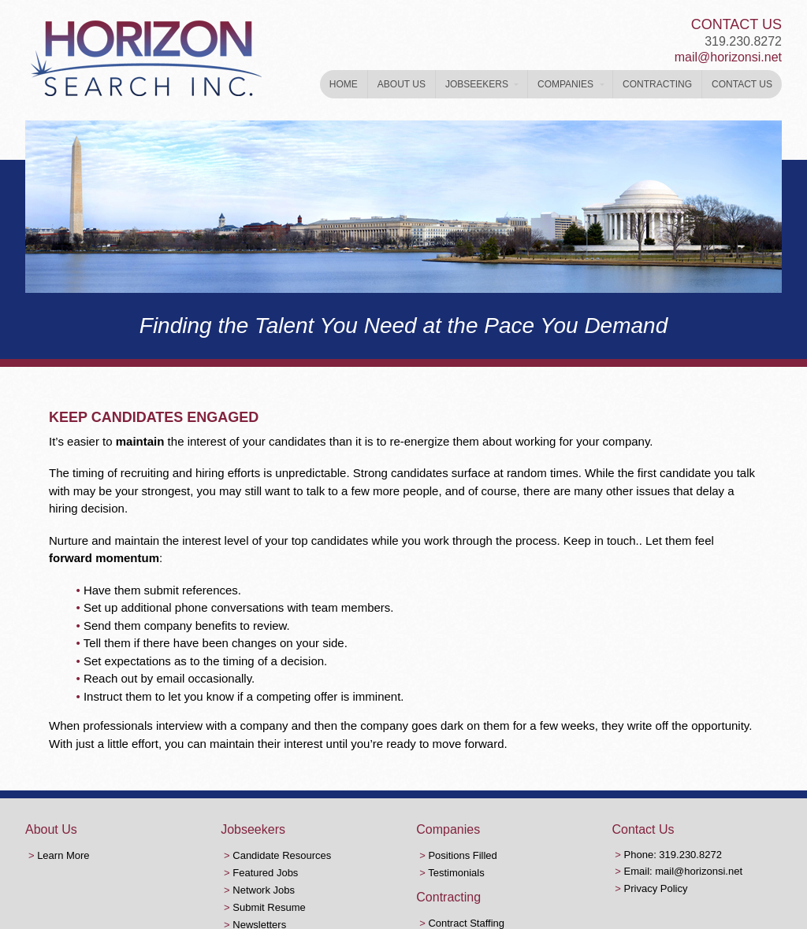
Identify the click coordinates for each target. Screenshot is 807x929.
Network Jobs (263, 890)
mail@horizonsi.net (728, 57)
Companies (565, 84)
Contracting (657, 84)
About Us (401, 84)
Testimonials (456, 873)
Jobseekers (476, 84)
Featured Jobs (265, 873)
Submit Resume (268, 907)
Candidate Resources (281, 855)
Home (343, 84)
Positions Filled (462, 855)
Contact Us (742, 84)
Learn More (63, 855)
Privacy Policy (656, 888)
